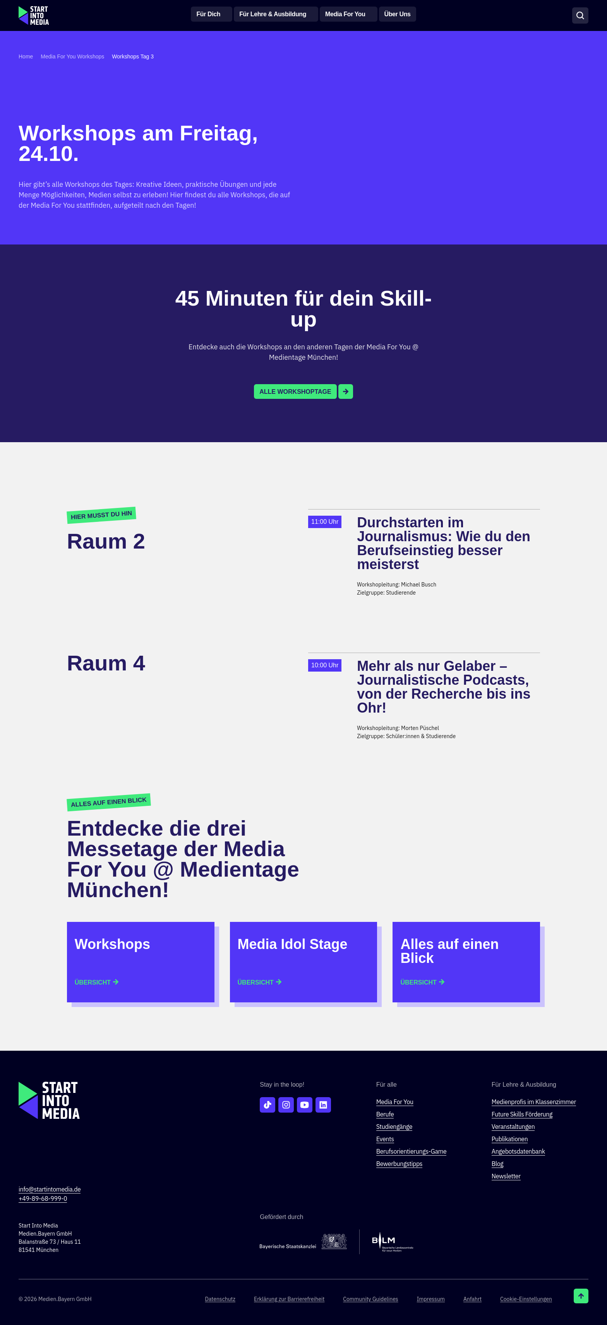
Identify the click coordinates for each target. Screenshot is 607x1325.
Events (385, 1139)
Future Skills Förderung (522, 1114)
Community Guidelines (370, 1299)
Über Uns (397, 14)
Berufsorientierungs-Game (411, 1151)
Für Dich (208, 14)
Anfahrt (472, 1299)
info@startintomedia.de (50, 1189)
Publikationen (510, 1139)
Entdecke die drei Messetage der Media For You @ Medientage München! (183, 859)
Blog (498, 1164)
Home (26, 56)
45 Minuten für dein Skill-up (303, 308)
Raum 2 (106, 541)
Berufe (385, 1114)
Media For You (345, 14)
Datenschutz (220, 1299)
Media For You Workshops (72, 56)
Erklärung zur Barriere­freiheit (289, 1299)
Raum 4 (106, 663)
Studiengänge (394, 1126)
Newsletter (506, 1176)
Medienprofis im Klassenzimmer (534, 1102)
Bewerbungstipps (399, 1164)
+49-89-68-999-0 (43, 1198)
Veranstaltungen (513, 1126)
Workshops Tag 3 (133, 56)
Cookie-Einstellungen (526, 1299)
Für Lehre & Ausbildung (272, 14)
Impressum (431, 1299)
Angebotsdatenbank (518, 1151)
